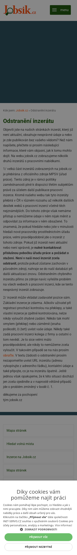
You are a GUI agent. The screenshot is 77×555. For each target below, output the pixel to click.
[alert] (38, 277)
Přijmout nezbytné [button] (38, 547)
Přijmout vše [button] (38, 537)
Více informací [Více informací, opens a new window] (63, 525)
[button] (38, 529)
